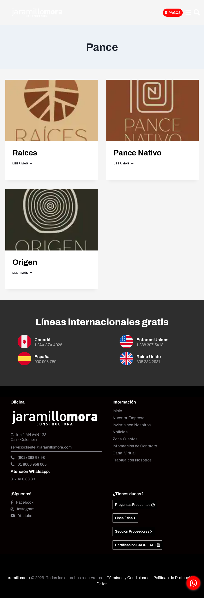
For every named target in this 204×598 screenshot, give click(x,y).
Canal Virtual (124, 453)
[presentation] (51, 110)
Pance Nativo (141, 152)
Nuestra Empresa (129, 418)
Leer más (22, 163)
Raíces (27, 152)
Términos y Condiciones (128, 578)
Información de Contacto (135, 446)
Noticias (120, 432)
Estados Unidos (152, 339)
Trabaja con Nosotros (132, 460)
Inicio (117, 411)
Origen (26, 262)
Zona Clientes (125, 439)
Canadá (43, 339)
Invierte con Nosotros (132, 425)
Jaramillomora (17, 578)
